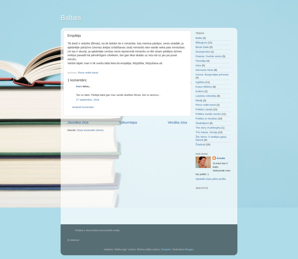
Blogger (189, 249)
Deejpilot (166, 249)
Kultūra (200, 91)
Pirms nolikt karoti (88, 72)
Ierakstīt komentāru (83, 107)
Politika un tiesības (206, 118)
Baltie (199, 38)
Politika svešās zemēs (208, 114)
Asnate (220, 158)
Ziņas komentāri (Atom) (90, 130)
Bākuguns (201, 42)
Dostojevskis (203, 51)
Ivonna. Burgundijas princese (212, 74)
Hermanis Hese (204, 70)
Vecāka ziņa (177, 122)
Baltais (71, 18)
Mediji (199, 100)
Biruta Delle (202, 47)
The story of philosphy (208, 127)
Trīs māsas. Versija (206, 132)
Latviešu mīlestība (206, 95)
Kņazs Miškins (204, 86)
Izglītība (200, 82)
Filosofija (201, 60)
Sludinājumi (202, 123)
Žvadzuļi (200, 144)
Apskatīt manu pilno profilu (211, 178)
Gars (198, 65)
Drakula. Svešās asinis (209, 56)
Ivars (79, 86)
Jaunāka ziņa (77, 122)
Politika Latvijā (204, 109)
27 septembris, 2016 (87, 99)
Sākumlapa (128, 122)
